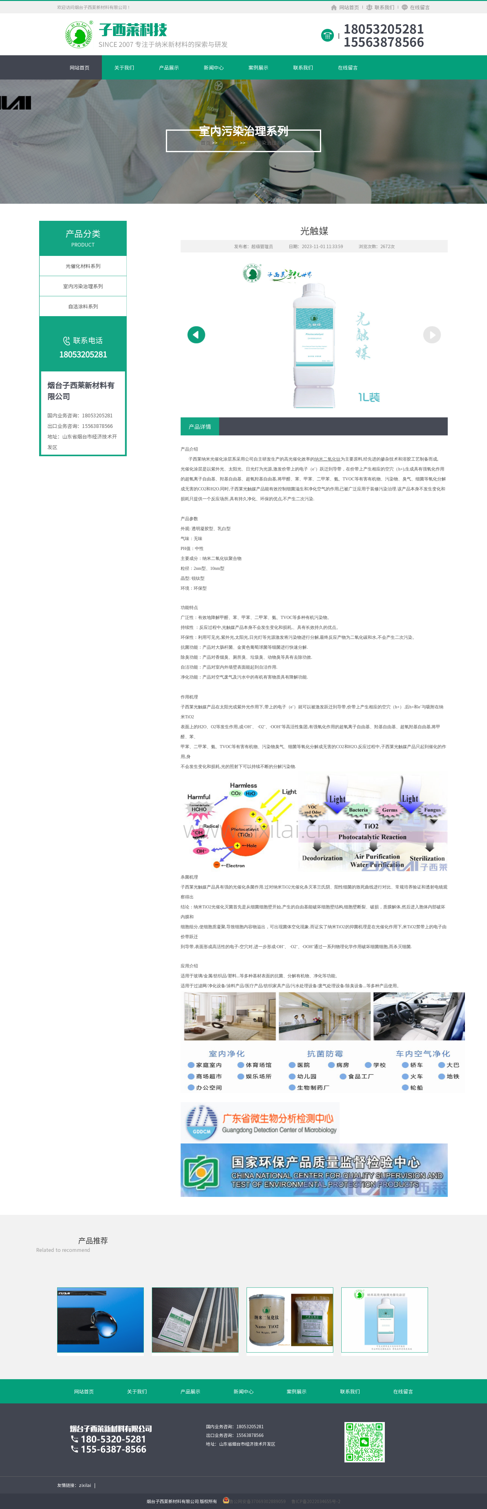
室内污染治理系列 (266, 142)
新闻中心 (214, 67)
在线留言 (416, 7)
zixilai (85, 1485)
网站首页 (345, 7)
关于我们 (124, 67)
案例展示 (258, 67)
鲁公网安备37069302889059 (257, 1501)
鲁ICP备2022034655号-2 (315, 1501)
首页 (206, 142)
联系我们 (380, 7)
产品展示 (169, 67)
